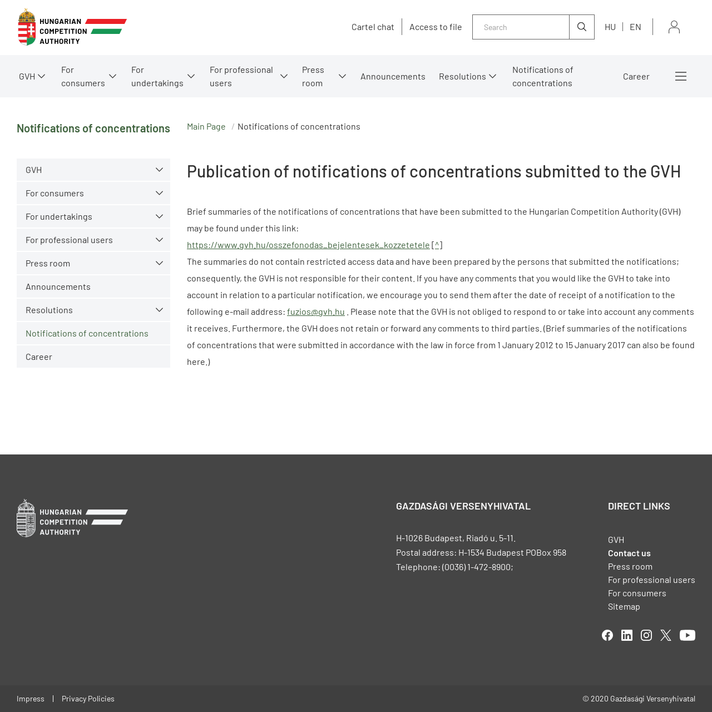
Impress (30, 698)
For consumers (83, 76)
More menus (680, 76)
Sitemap (624, 606)
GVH (27, 76)
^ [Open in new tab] (437, 244)
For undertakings (157, 76)
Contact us (629, 552)
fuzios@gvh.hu (316, 311)
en (635, 26)
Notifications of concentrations (542, 76)
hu (610, 26)
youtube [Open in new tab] (687, 635)
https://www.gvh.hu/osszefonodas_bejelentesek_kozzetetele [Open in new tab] (308, 244)
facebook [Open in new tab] (607, 635)
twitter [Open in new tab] (665, 635)
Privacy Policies (88, 698)
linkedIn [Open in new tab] (626, 635)
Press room (313, 76)
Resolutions (462, 76)
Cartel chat (373, 26)
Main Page (206, 126)
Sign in (674, 26)
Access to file (435, 26)
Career (636, 76)
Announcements (393, 76)
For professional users (241, 76)
